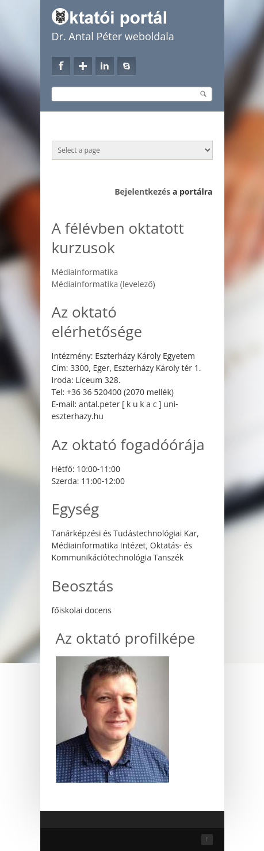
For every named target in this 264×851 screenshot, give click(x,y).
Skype (126, 66)
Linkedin (104, 66)
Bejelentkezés (142, 191)
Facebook (61, 66)
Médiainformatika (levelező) (103, 283)
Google (83, 66)
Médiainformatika (85, 271)
